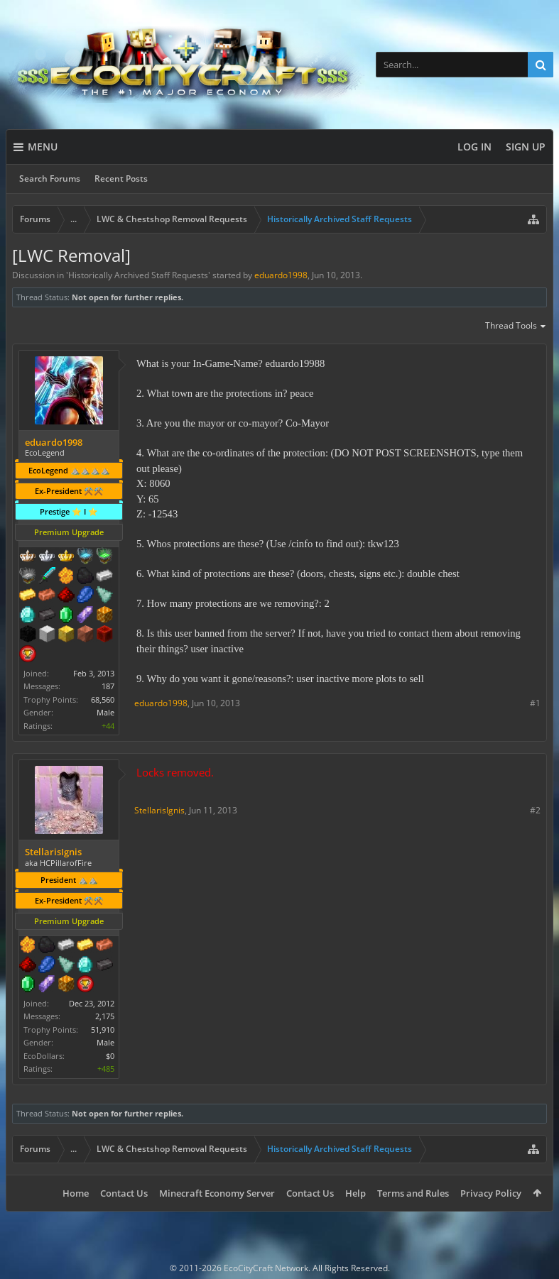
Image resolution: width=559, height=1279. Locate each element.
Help (355, 1193)
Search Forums (49, 178)
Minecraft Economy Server (217, 1193)
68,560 (102, 699)
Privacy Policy (490, 1193)
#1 (535, 703)
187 (108, 686)
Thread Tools (516, 326)
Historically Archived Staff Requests (138, 275)
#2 (535, 810)
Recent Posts (121, 178)
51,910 (102, 1029)
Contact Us (124, 1193)
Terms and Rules (413, 1193)
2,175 (104, 1016)
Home (76, 1193)
